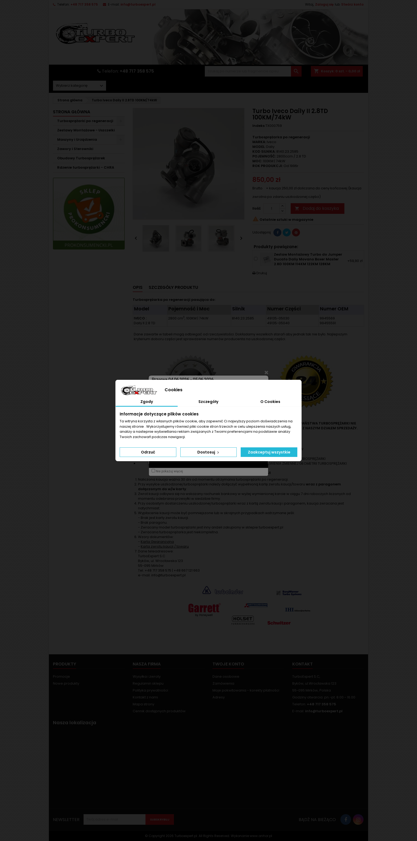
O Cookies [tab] (270, 401)
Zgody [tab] (146, 401)
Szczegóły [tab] (208, 401)
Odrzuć (148, 452)
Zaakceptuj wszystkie (269, 452)
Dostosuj (208, 452)
